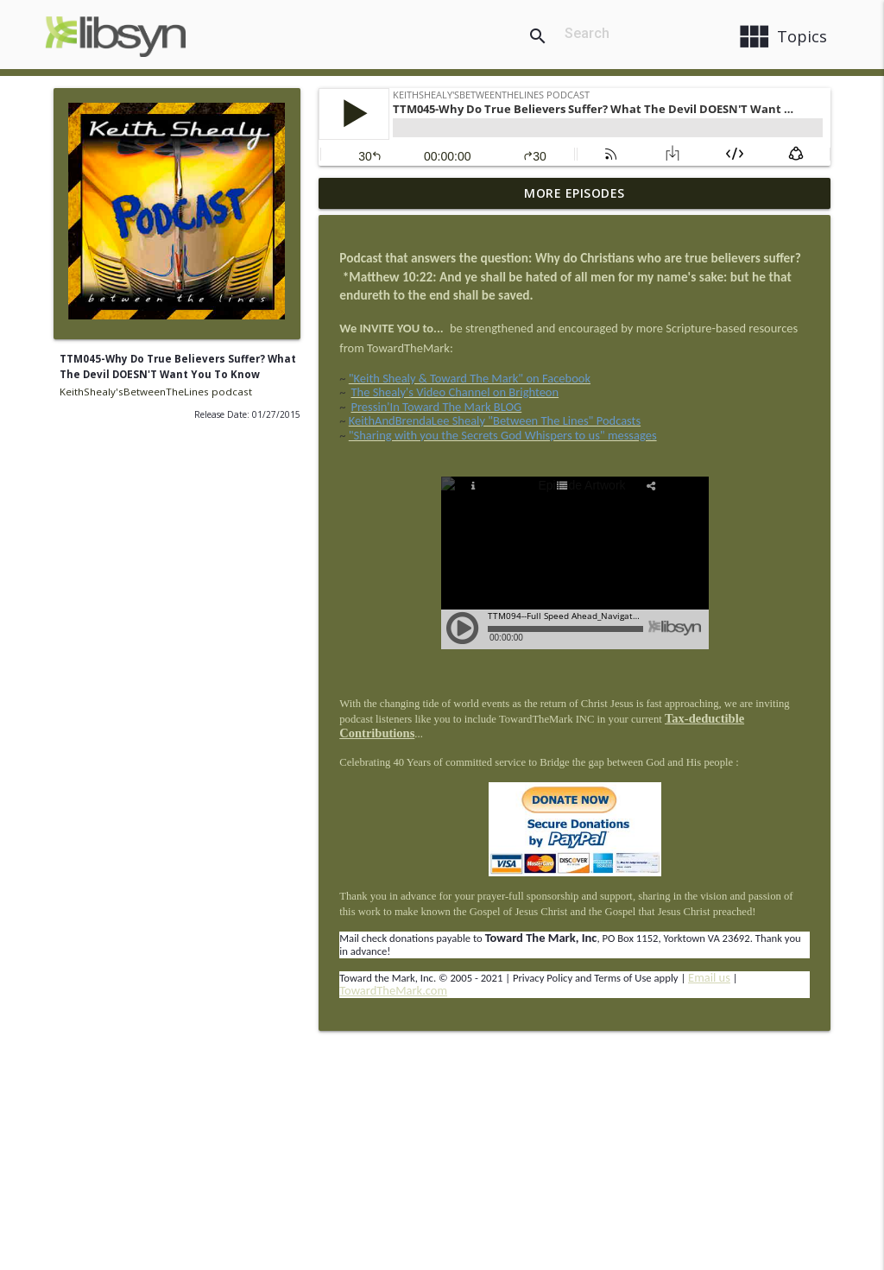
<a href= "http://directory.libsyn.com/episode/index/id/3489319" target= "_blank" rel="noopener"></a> (575, 563)
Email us (709, 977)
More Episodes (574, 193)
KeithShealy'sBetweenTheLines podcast (156, 391)
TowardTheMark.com (393, 990)
